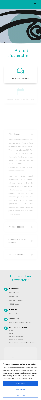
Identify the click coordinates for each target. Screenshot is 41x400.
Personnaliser (20, 389)
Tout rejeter (20, 395)
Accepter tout (20, 384)
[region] (20, 380)
